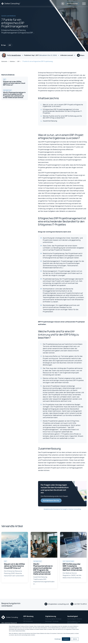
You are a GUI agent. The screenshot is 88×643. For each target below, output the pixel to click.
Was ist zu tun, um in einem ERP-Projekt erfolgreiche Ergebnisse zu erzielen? (63, 106)
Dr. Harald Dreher (15, 56)
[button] (63, 3)
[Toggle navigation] (84, 3)
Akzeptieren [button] (66, 639)
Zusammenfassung (50, 122)
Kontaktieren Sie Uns (51, 501)
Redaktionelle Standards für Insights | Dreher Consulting (62, 510)
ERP (10, 45)
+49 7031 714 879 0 (80, 605)
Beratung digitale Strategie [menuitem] (53, 620)
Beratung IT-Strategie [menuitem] (52, 622)
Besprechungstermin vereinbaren (10, 605)
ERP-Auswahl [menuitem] (27, 620)
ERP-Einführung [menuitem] (27, 622)
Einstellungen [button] (58, 639)
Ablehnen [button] (75, 639)
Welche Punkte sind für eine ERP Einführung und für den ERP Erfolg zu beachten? (62, 118)
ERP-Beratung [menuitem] (28, 617)
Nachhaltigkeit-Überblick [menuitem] (74, 620)
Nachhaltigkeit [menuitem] (72, 617)
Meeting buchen (72, 4)
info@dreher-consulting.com (58, 605)
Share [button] (80, 56)
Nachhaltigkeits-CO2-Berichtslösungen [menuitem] (73, 622)
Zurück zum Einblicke (8, 16)
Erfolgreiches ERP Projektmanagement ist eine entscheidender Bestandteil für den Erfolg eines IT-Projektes (62, 112)
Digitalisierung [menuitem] (50, 617)
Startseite (4, 62)
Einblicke (12, 62)
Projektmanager (44, 150)
